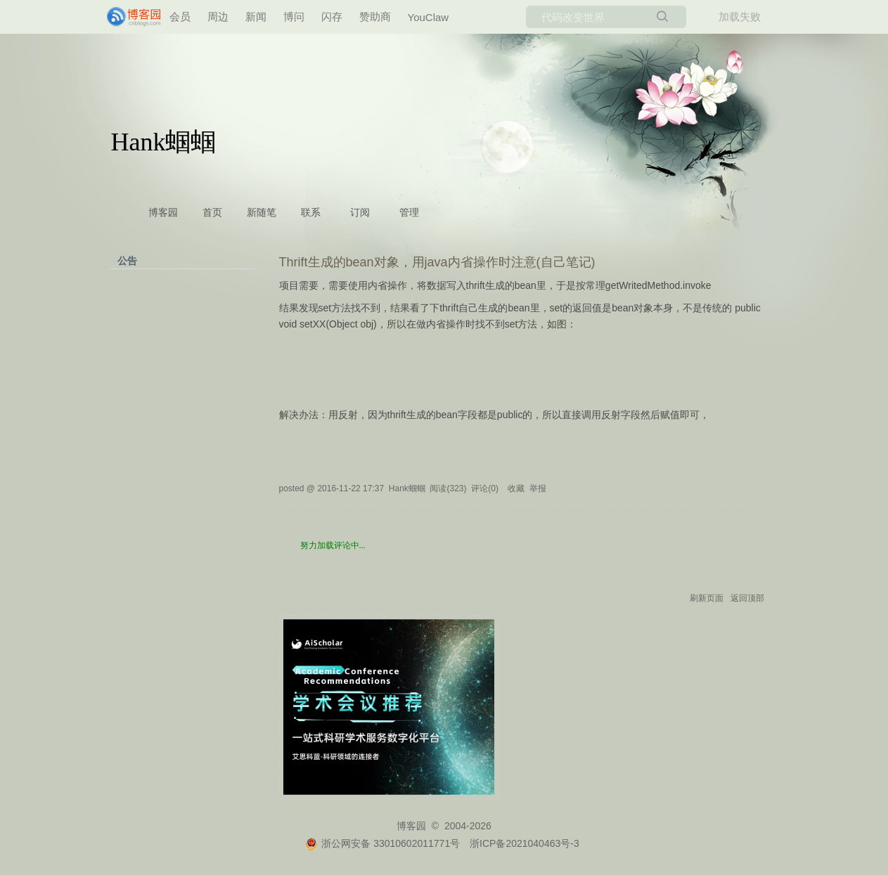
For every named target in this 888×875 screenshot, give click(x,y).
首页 (212, 212)
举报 (537, 488)
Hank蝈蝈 (164, 142)
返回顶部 (747, 598)
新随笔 (261, 212)
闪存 (331, 16)
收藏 (516, 488)
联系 (311, 212)
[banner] (135, 17)
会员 (180, 16)
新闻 (255, 16)
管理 (409, 212)
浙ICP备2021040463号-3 (524, 843)
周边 (218, 16)
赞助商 (375, 16)
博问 (293, 16)
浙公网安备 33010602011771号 (382, 843)
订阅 (360, 212)
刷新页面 (706, 598)
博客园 (163, 212)
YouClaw (428, 17)
